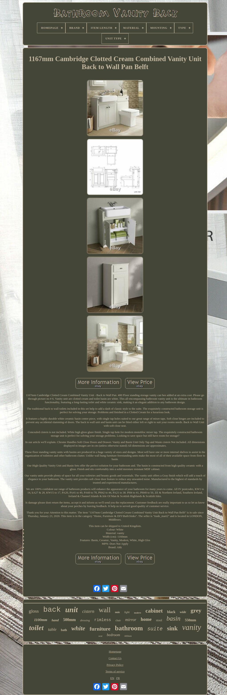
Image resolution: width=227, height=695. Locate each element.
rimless (102, 620)
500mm (69, 620)
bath (64, 630)
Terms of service (115, 671)
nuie (117, 612)
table (52, 629)
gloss (34, 611)
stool (159, 620)
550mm (190, 620)
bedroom (113, 635)
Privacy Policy (115, 664)
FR (118, 678)
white (78, 628)
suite (154, 629)
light (127, 612)
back (52, 610)
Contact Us (115, 658)
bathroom (129, 628)
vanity (191, 627)
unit (71, 610)
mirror (130, 619)
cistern (88, 611)
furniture (100, 629)
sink (172, 628)
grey (196, 610)
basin (173, 618)
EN (112, 678)
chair (118, 620)
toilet (36, 628)
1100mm (40, 620)
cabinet (154, 611)
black (171, 612)
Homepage (115, 651)
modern (137, 613)
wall (104, 610)
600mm (128, 636)
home (146, 619)
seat (100, 636)
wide (183, 612)
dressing (85, 620)
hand (55, 620)
